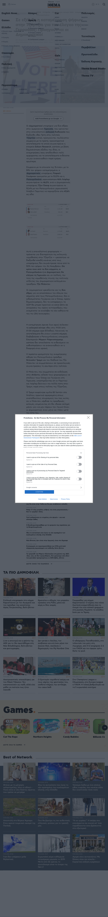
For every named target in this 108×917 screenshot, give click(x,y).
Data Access (54, 499)
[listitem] (54, 453)
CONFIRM (39, 492)
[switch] (79, 457)
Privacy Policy (65, 499)
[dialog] (54, 458)
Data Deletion (42, 499)
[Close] (89, 418)
